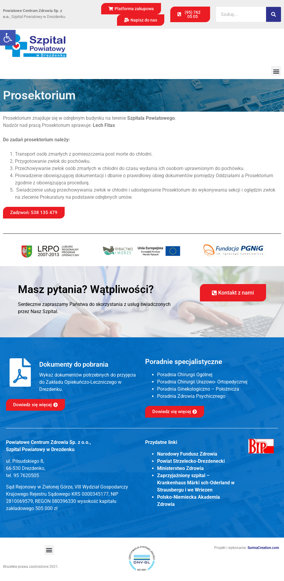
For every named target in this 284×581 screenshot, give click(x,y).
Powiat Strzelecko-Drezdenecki (191, 461)
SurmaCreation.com (263, 548)
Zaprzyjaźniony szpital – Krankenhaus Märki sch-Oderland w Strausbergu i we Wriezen (196, 483)
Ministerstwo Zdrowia (180, 468)
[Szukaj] (273, 14)
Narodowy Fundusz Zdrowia (187, 454)
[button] (8, 37)
